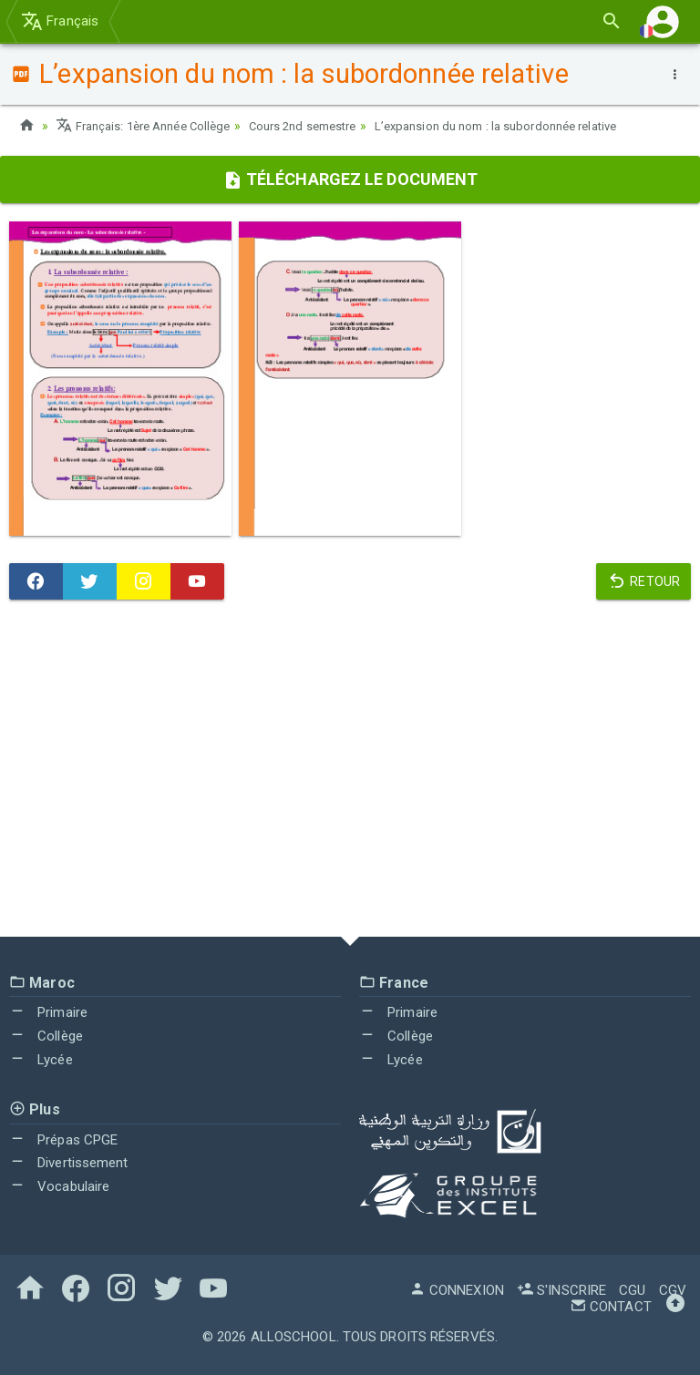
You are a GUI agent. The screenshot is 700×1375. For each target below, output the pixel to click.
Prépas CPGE (63, 1139)
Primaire (48, 1012)
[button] (662, 21)
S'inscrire (561, 1290)
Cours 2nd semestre (322, 125)
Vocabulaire (59, 1186)
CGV (672, 1290)
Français (59, 21)
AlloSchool (293, 1337)
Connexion (456, 1290)
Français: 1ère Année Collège (150, 125)
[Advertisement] (350, 772)
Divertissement (69, 1162)
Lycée (41, 1060)
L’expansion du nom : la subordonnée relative (531, 125)
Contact (611, 1306)
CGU (632, 1290)
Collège (46, 1036)
